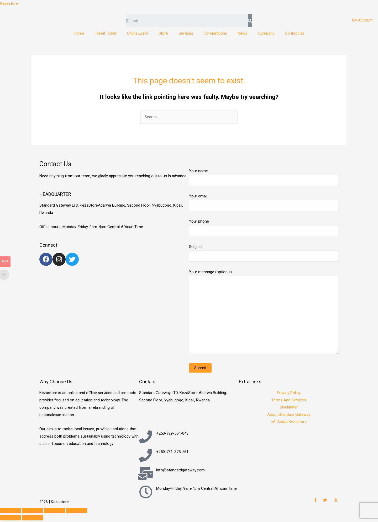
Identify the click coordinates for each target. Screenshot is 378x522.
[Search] (250, 20)
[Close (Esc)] (10, 512)
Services (185, 33)
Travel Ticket (106, 33)
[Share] (32, 512)
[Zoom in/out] (76, 512)
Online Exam (137, 33)
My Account (362, 20)
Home (79, 33)
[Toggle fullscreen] (54, 512)
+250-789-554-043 (172, 435)
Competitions (215, 33)
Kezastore (9, 3)
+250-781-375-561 (172, 453)
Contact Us (294, 33)
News (242, 33)
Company (266, 33)
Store (163, 33)
